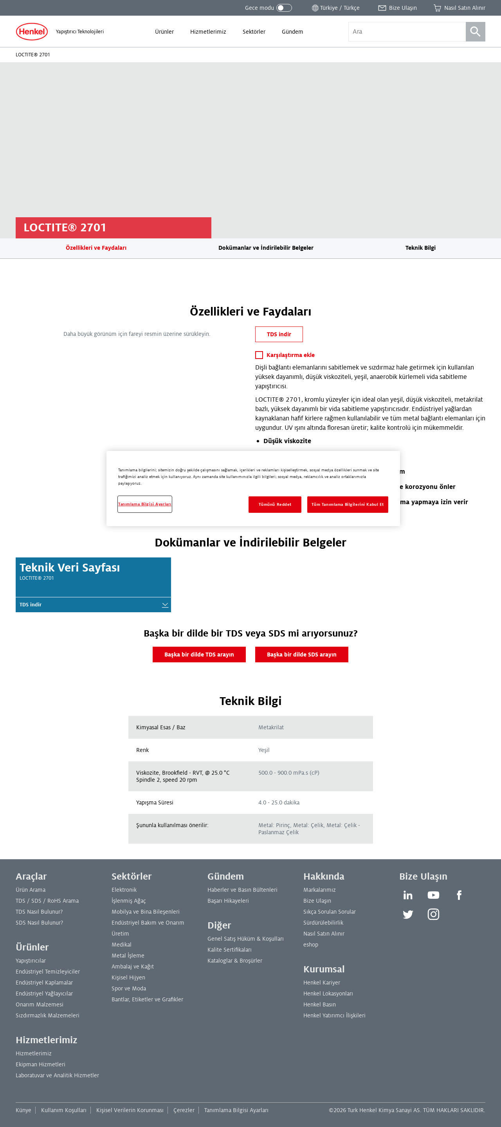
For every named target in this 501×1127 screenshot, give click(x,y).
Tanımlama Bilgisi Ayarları (236, 1110)
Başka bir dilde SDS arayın (302, 654)
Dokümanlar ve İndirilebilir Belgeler (266, 248)
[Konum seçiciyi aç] (335, 8)
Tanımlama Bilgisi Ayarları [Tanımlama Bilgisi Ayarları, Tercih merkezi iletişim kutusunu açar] (144, 504)
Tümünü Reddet (275, 504)
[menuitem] (164, 31)
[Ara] (475, 31)
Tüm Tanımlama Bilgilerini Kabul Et (348, 504)
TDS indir (279, 334)
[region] (253, 488)
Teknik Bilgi (420, 248)
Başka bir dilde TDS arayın (199, 654)
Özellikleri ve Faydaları (96, 248)
